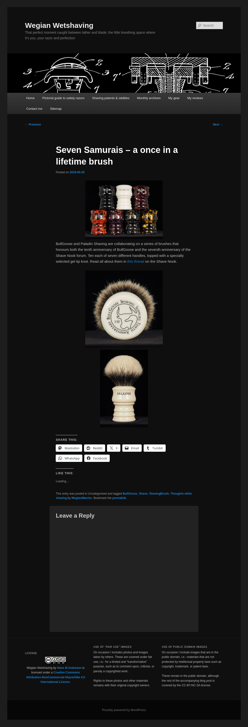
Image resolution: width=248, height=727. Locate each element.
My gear (174, 98)
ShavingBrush (159, 493)
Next (218, 124)
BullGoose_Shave (135, 493)
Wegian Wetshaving (59, 25)
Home (30, 98)
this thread (135, 261)
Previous (33, 124)
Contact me (34, 109)
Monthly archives (149, 98)
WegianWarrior (81, 498)
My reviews (195, 98)
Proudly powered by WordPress (124, 710)
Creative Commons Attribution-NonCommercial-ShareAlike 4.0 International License (55, 677)
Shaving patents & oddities (110, 98)
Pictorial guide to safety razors (63, 98)
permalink (119, 498)
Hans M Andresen (69, 668)
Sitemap (56, 109)
